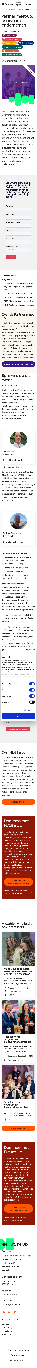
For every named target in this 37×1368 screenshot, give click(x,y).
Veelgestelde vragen (11, 1266)
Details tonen (26, 710)
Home (4, 9)
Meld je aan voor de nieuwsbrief (16, 1256)
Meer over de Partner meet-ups (18, 364)
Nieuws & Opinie (9, 1263)
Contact (5, 1270)
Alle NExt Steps (18, 802)
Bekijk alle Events (18, 1128)
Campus (5, 1324)
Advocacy (6, 1334)
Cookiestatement (18, 1355)
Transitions (7, 1331)
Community (7, 1327)
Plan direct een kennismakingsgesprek (18, 882)
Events (12, 9)
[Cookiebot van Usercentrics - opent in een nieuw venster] (26, 650)
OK (18, 716)
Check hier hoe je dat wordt (21, 609)
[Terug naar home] (7, 4)
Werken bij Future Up (11, 1259)
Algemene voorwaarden (18, 1350)
